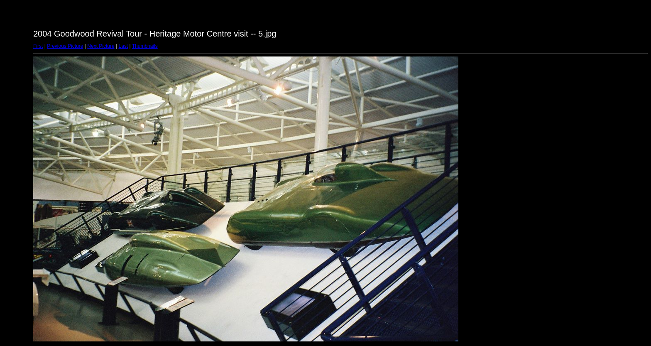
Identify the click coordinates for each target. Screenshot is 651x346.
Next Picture (100, 46)
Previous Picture (65, 46)
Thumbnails (145, 46)
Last (123, 46)
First (38, 46)
